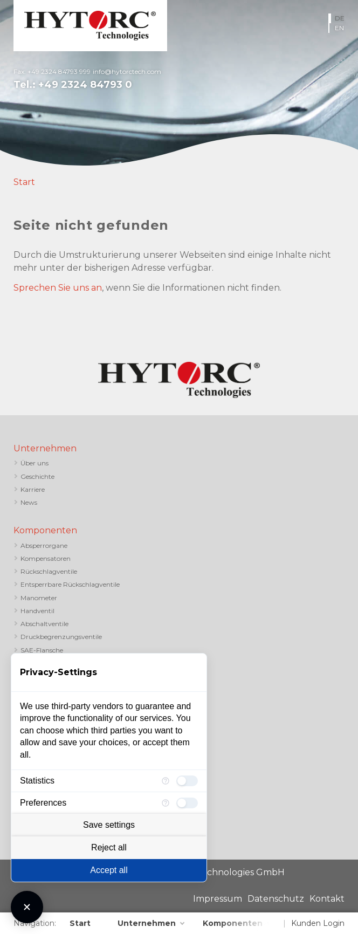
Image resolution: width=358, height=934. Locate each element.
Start (24, 182)
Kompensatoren (45, 558)
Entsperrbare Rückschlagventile (70, 584)
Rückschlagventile (48, 571)
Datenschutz (275, 899)
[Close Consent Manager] (27, 907)
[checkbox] (187, 780)
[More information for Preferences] (165, 802)
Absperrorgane (43, 545)
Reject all (109, 847)
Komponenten (45, 530)
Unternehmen (45, 448)
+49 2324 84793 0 (85, 85)
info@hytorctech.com (127, 71)
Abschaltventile (44, 624)
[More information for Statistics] (165, 780)
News (28, 502)
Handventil (37, 611)
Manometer (38, 598)
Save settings (109, 824)
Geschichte (37, 476)
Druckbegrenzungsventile (61, 637)
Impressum (217, 899)
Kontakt (327, 899)
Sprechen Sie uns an (57, 288)
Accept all (108, 870)
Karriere (32, 489)
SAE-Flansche (41, 650)
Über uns (34, 463)
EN (339, 28)
